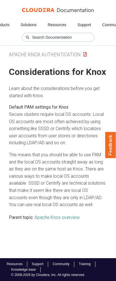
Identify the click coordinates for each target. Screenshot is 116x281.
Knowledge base (23, 270)
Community (61, 264)
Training (85, 264)
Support (84, 25)
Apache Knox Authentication (45, 54)
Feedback (110, 145)
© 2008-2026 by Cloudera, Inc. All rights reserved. (48, 275)
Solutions (29, 25)
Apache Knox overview (57, 217)
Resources (57, 25)
